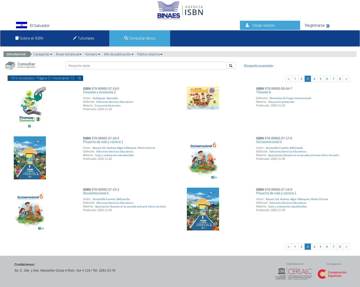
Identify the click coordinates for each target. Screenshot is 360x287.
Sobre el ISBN (29, 38)
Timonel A (263, 92)
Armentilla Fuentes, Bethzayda (284, 147)
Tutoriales (83, 38)
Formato (92, 54)
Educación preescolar (281, 101)
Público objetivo (150, 54)
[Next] (346, 78)
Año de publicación (119, 54)
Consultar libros (139, 38)
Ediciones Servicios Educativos (114, 101)
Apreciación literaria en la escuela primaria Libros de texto (303, 155)
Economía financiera (108, 105)
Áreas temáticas (69, 54)
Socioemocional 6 (269, 142)
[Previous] (288, 78)
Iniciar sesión (263, 25)
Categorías (43, 54)
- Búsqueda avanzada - (258, 66)
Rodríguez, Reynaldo (105, 98)
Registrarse (315, 25)
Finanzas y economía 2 (99, 92)
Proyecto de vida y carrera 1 (103, 142)
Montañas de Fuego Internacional (290, 98)
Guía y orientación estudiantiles (114, 155)
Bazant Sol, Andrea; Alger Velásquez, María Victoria (124, 147)
